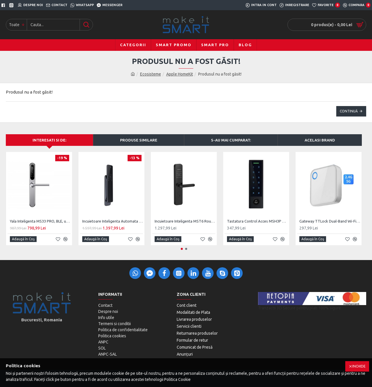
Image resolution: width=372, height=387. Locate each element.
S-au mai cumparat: (231, 140)
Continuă (349, 111)
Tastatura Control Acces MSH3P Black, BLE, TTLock (257, 221)
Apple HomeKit (179, 74)
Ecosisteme (150, 74)
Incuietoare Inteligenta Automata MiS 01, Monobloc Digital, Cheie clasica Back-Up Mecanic (112, 221)
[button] (182, 249)
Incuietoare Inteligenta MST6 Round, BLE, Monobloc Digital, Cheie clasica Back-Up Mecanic (185, 221)
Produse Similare (138, 140)
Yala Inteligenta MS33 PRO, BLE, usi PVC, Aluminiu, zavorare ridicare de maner (40, 221)
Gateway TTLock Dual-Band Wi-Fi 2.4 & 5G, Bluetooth (329, 221)
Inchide (359, 366)
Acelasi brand (320, 140)
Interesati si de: (49, 140)
